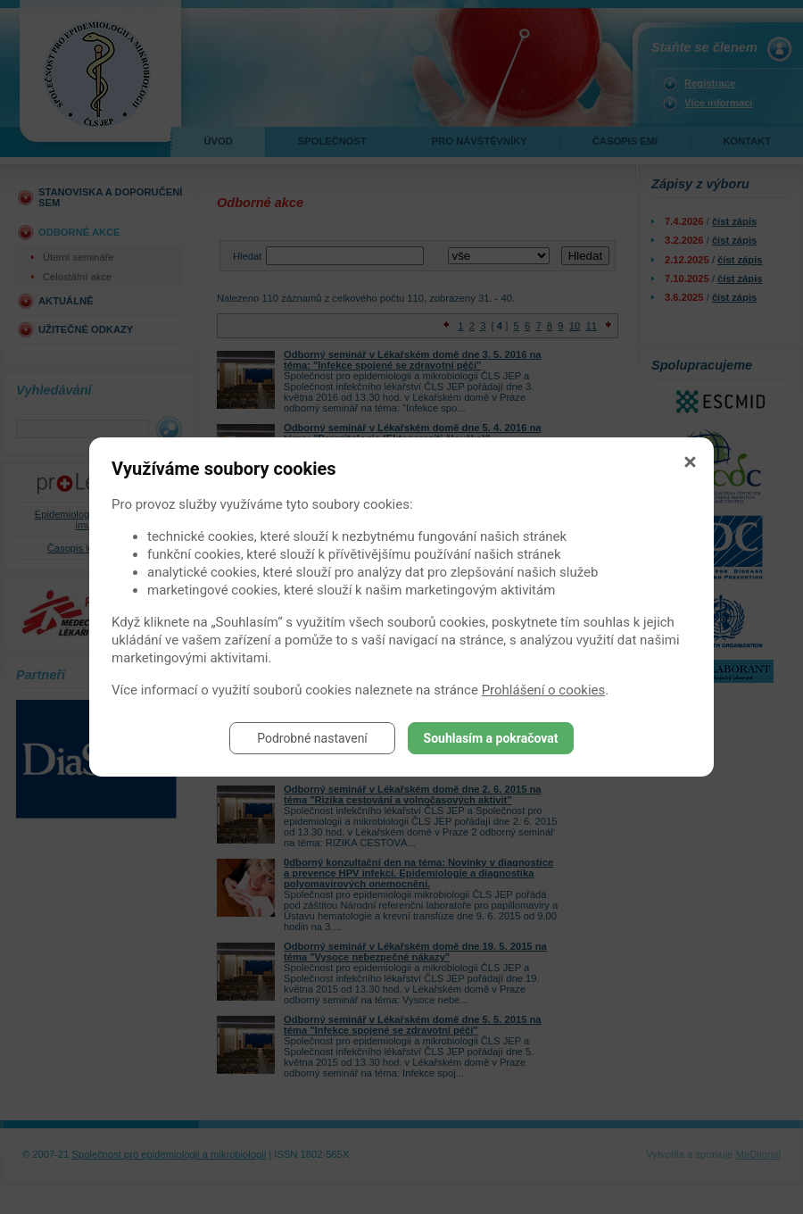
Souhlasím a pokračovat (491, 738)
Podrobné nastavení (312, 738)
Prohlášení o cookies (544, 690)
